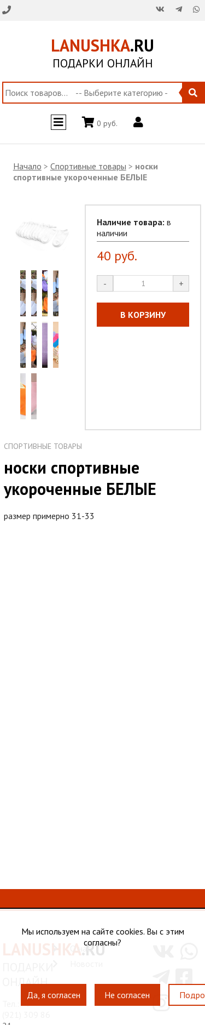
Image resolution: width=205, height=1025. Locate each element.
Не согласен (127, 995)
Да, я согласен (53, 995)
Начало (27, 166)
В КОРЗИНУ (143, 314)
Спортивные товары (88, 166)
